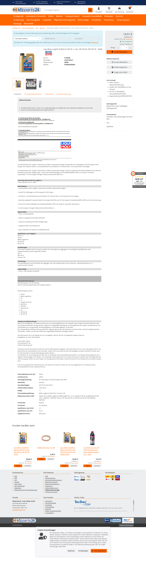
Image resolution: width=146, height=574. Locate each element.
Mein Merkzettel (19, 533)
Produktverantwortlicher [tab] (33, 94)
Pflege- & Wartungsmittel (53, 558)
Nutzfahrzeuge (18, 20)
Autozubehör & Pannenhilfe (36, 16)
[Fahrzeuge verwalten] (119, 10)
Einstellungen (83, 551)
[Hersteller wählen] (28, 38)
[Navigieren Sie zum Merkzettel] (109, 10)
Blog (15, 523)
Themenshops (109, 20)
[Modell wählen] (57, 38)
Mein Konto (18, 531)
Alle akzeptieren (99, 551)
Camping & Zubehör (72, 16)
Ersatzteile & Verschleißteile (92, 16)
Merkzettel (27, 512)
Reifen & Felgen (83, 20)
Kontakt (16, 529)
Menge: (113, 47)
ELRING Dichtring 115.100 (46, 495)
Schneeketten (96, 20)
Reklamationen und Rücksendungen (25, 537)
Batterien (59, 16)
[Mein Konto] (99, 10)
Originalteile (47, 20)
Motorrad (119, 16)
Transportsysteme (123, 20)
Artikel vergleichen (119, 67)
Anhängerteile (18, 16)
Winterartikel (28, 24)
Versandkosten (29, 509)
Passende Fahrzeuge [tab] (64, 94)
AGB (46, 523)
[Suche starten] (90, 10)
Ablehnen (71, 551)
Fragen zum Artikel (119, 72)
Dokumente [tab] (49, 94)
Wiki (15, 525)
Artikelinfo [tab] (17, 94)
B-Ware (51, 16)
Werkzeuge (17, 24)
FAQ (15, 527)
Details (18, 512)
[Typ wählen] (87, 38)
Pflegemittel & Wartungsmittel (64, 20)
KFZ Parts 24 (16, 28)
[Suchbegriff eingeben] (65, 10)
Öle (37, 28)
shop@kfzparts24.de (18, 557)
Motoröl (42, 28)
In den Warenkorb (119, 52)
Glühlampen (108, 16)
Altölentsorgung (50, 525)
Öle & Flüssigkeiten (33, 20)
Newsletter (17, 535)
